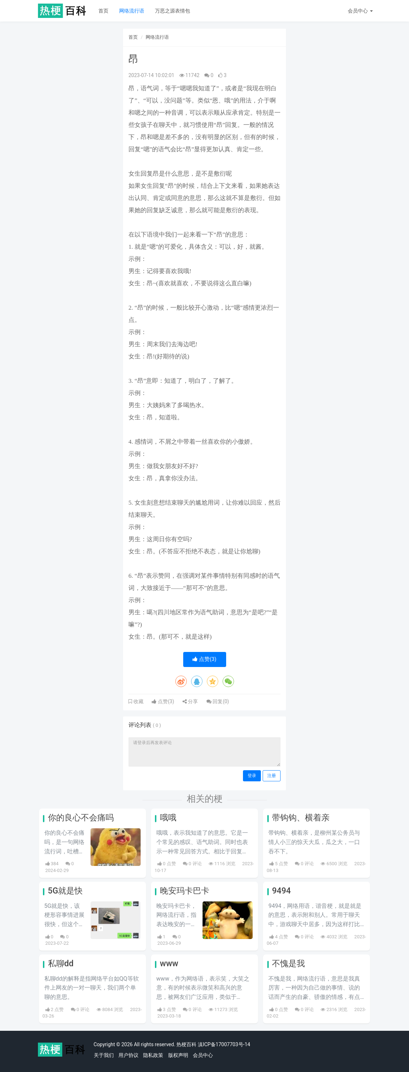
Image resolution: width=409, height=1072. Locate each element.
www (169, 963)
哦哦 (168, 818)
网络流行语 (131, 11)
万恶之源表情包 (172, 11)
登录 (252, 775)
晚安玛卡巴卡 (184, 891)
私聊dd (61, 963)
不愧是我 (288, 963)
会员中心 (203, 1055)
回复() (217, 701)
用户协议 (128, 1055)
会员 (360, 11)
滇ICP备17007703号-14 (224, 1044)
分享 (190, 701)
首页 (103, 11)
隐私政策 (153, 1055)
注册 (271, 775)
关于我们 (104, 1055)
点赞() (204, 659)
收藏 (137, 701)
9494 (281, 891)
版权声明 (178, 1055)
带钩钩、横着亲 (301, 818)
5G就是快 (65, 891)
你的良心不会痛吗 (81, 818)
